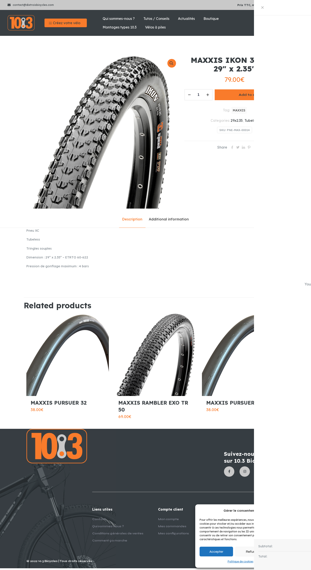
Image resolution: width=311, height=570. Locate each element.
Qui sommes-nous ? (108, 528)
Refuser (252, 552)
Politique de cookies (240, 561)
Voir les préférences (288, 552)
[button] (302, 510)
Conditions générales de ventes (117, 535)
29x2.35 (237, 120)
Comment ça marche (109, 542)
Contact (99, 521)
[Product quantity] (198, 94)
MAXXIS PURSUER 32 (59, 404)
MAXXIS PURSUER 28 (234, 404)
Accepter (216, 552)
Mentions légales (266, 561)
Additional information (169, 219)
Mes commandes (172, 528)
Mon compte (168, 521)
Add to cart (250, 95)
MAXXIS (239, 110)
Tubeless (251, 120)
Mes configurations (173, 535)
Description (132, 219)
